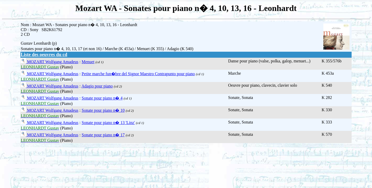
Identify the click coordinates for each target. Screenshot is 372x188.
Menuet (88, 62)
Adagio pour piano (97, 86)
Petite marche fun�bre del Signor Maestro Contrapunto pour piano (138, 74)
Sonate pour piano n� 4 (102, 98)
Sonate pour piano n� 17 (103, 135)
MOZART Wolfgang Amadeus (52, 62)
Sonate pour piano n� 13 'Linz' (108, 122)
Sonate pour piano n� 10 (103, 110)
